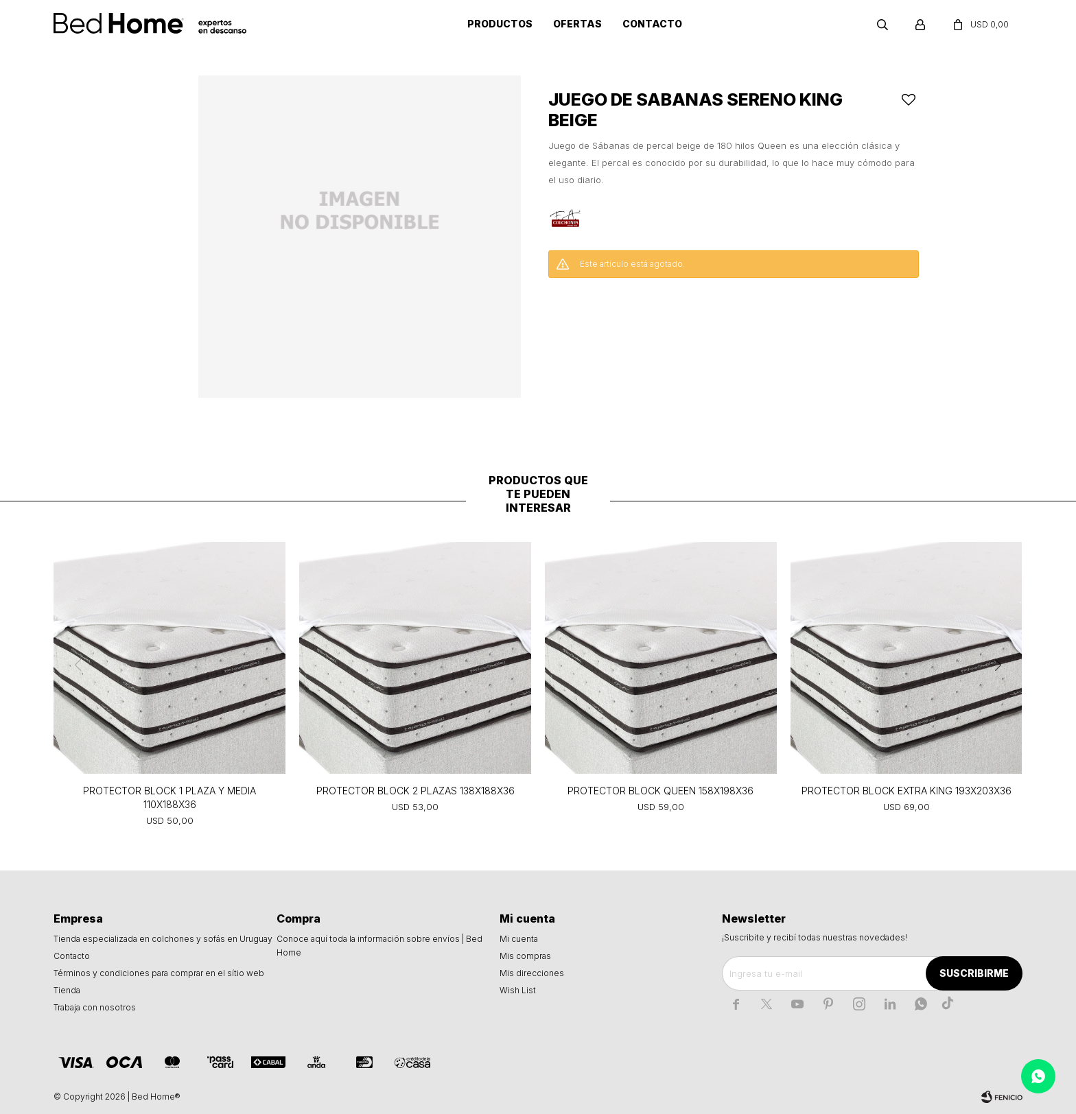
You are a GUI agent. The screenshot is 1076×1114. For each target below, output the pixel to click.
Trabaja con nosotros (95, 1007)
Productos (500, 23)
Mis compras (525, 956)
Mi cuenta (519, 939)
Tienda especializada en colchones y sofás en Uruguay (163, 939)
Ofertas (577, 23)
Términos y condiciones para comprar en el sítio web (159, 973)
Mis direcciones (532, 973)
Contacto (652, 23)
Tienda (67, 990)
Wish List (518, 990)
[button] (998, 665)
